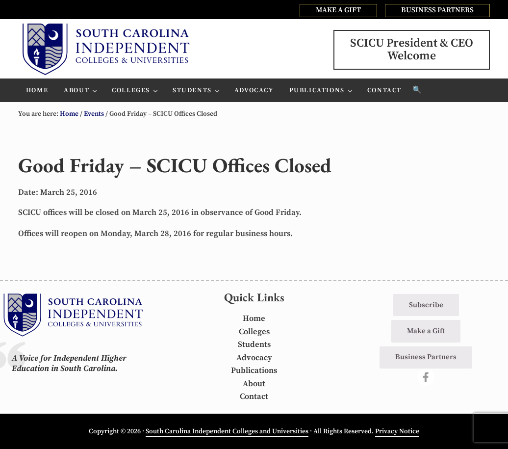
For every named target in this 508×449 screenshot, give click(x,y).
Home (254, 319)
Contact (254, 397)
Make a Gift (426, 331)
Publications (254, 371)
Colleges (254, 332)
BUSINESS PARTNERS (437, 10)
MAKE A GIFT (338, 10)
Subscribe (426, 305)
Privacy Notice (397, 431)
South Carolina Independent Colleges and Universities (227, 431)
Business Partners (426, 357)
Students (254, 345)
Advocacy (254, 358)
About (254, 384)
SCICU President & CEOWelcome (411, 49)
